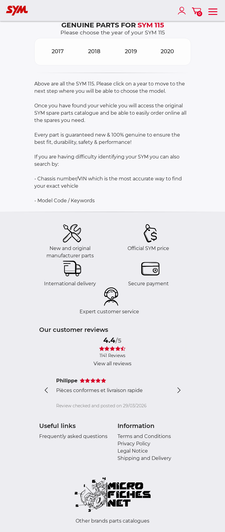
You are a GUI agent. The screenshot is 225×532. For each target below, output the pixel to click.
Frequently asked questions (73, 436)
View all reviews (112, 364)
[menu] (212, 11)
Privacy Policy (134, 444)
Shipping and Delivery (144, 458)
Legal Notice (133, 451)
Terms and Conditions (144, 436)
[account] (183, 10)
